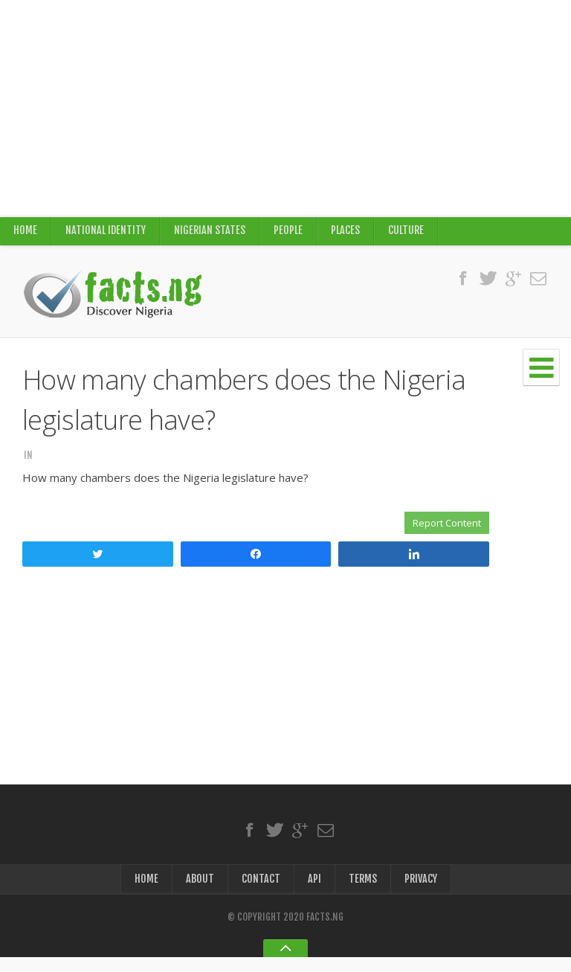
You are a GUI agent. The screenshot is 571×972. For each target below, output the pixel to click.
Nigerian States (212, 235)
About (198, 892)
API (313, 892)
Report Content (447, 530)
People (291, 235)
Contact (259, 892)
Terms (361, 892)
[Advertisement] (285, 108)
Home (25, 235)
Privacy (421, 892)
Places (349, 235)
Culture (411, 235)
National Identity (106, 235)
